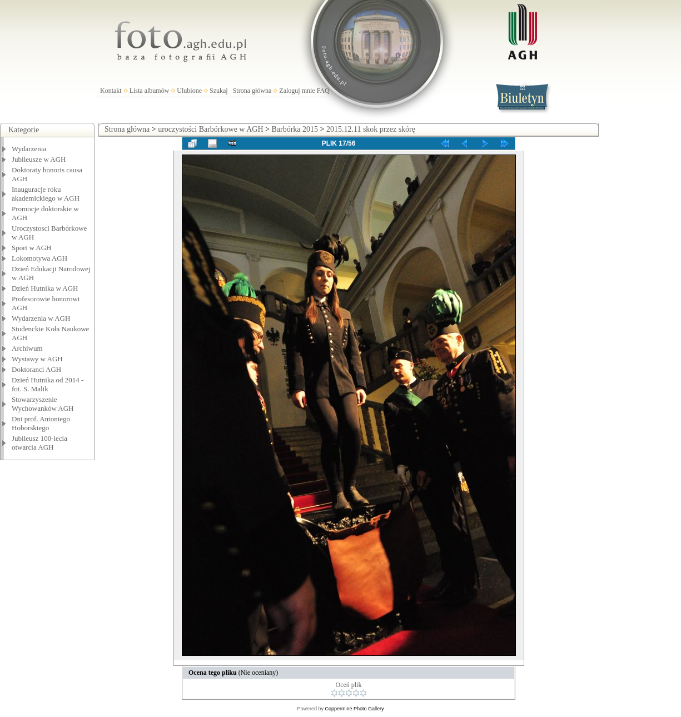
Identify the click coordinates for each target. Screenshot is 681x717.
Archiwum (27, 348)
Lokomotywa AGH (39, 258)
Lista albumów (150, 90)
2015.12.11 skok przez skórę (370, 129)
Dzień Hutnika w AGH (45, 288)
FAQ (323, 90)
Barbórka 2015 (294, 129)
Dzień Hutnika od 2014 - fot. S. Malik (47, 384)
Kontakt (111, 90)
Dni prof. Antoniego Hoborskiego (41, 423)
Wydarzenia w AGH (41, 318)
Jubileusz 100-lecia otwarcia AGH (39, 442)
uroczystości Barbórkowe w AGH (210, 129)
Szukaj (219, 90)
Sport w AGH (32, 247)
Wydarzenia (29, 149)
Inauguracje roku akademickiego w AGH (45, 193)
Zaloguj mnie (297, 90)
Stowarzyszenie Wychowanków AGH (43, 403)
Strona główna (252, 90)
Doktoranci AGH (36, 369)
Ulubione (189, 90)
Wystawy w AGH (37, 359)
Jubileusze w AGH (39, 159)
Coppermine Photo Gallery (354, 708)
